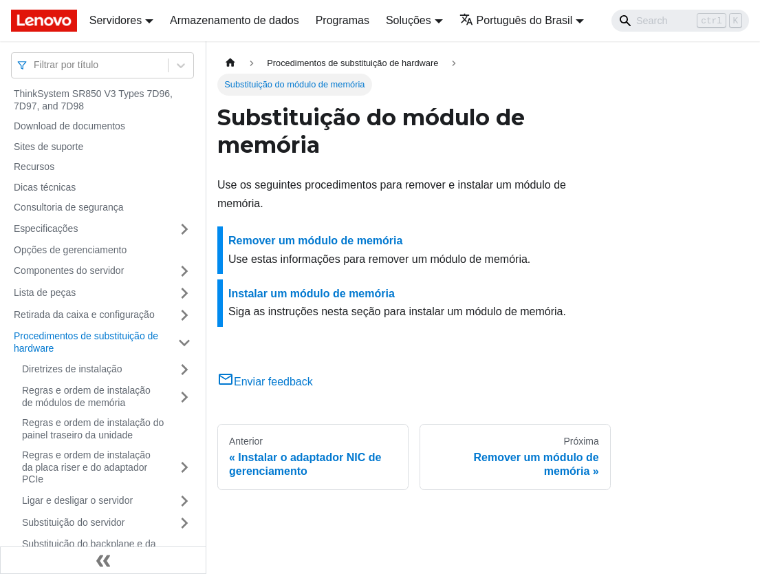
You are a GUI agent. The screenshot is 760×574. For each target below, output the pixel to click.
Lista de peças (45, 292)
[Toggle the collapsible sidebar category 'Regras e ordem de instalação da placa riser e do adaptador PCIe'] (184, 467)
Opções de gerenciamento (70, 249)
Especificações (46, 228)
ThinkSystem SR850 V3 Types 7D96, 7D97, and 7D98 (93, 99)
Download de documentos (69, 125)
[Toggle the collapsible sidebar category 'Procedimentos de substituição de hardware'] (184, 342)
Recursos (34, 166)
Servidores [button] (115, 20)
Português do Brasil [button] (516, 20)
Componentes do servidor (69, 270)
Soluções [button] (408, 20)
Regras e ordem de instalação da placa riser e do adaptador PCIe (86, 467)
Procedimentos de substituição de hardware (86, 342)
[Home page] (230, 63)
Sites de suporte (48, 146)
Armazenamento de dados (234, 20)
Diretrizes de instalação (72, 368)
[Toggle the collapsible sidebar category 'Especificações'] (184, 229)
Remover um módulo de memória (315, 240)
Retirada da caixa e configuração (84, 314)
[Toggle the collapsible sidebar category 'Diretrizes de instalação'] (184, 370)
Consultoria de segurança (69, 207)
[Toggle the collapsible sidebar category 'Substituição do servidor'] (184, 523)
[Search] (680, 21)
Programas (342, 20)
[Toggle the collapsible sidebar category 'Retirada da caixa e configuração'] (184, 315)
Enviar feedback (265, 381)
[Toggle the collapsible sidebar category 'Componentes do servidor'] (184, 271)
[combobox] (35, 65)
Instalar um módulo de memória (311, 293)
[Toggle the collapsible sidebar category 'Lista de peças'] (184, 293)
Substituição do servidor (73, 522)
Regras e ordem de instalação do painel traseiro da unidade (93, 428)
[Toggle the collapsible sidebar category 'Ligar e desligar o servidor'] (184, 501)
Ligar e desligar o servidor (77, 500)
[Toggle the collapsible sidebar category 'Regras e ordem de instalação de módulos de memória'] (184, 397)
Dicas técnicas (45, 187)
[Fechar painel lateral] (103, 560)
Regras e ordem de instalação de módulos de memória (86, 396)
